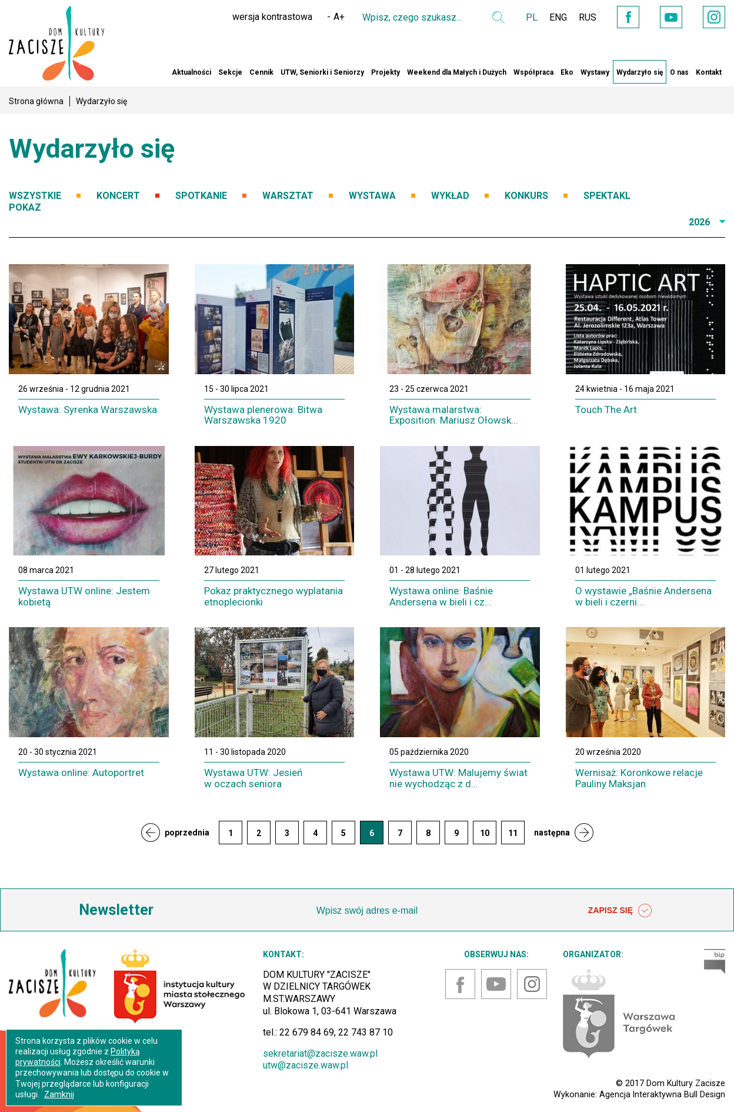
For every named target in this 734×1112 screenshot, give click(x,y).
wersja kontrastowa (272, 16)
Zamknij (59, 1094)
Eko (566, 72)
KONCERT (118, 195)
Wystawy (594, 72)
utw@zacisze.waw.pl (305, 1065)
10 (484, 833)
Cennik (261, 72)
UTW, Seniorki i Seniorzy (322, 72)
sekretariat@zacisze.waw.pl (320, 1053)
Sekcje (230, 72)
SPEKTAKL (606, 195)
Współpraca (533, 72)
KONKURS (526, 195)
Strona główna (36, 101)
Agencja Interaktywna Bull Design (662, 1094)
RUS (587, 17)
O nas (679, 72)
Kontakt (709, 72)
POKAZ (25, 207)
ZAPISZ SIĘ (620, 910)
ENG (558, 17)
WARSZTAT (287, 195)
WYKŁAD (450, 195)
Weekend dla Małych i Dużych (456, 72)
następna (552, 832)
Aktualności (191, 72)
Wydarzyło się (639, 72)
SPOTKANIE (201, 195)
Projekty (385, 72)
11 (513, 833)
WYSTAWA (372, 195)
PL (532, 17)
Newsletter (116, 909)
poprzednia (187, 832)
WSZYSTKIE (35, 195)
